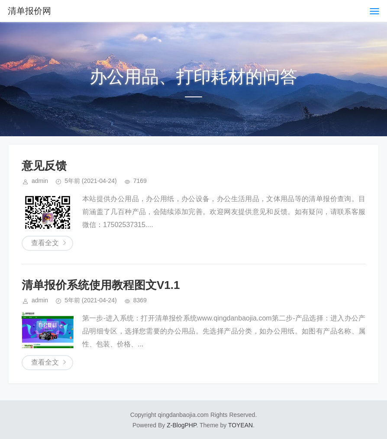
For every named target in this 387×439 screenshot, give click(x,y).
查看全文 (45, 243)
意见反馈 (44, 165)
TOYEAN (240, 425)
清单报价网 (29, 11)
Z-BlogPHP (181, 425)
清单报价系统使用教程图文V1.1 (101, 285)
